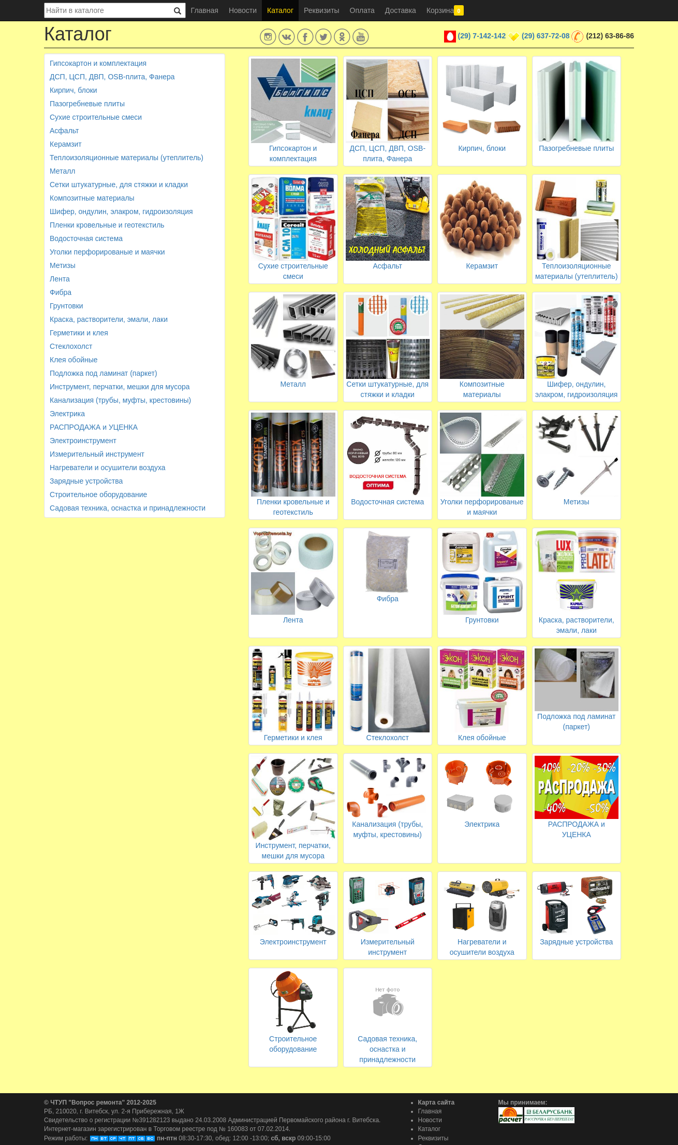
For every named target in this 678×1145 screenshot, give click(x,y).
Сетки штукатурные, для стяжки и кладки (119, 184)
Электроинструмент (83, 440)
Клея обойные (74, 360)
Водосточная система (86, 238)
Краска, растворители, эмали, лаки (109, 319)
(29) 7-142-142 (482, 36)
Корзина (445, 10)
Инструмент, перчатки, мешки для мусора (120, 387)
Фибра (60, 292)
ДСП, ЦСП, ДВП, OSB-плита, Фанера (112, 77)
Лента (60, 279)
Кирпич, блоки (73, 90)
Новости (243, 10)
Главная (204, 10)
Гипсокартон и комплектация (98, 63)
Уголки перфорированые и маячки (107, 252)
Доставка (400, 10)
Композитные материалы (92, 198)
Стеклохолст (71, 346)
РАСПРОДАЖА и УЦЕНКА (94, 427)
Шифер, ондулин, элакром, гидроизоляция (121, 211)
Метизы (63, 265)
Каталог (280, 10)
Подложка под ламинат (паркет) (103, 373)
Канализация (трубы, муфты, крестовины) (120, 400)
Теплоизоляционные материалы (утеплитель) (126, 157)
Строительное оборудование (98, 494)
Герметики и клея (79, 333)
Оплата (362, 10)
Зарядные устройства (86, 481)
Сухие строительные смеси (96, 117)
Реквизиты (322, 10)
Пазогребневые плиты (87, 104)
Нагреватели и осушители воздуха (108, 467)
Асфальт (64, 130)
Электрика (67, 413)
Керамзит (66, 144)
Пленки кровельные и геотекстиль (107, 225)
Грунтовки (66, 306)
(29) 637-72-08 (546, 36)
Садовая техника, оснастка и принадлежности (127, 508)
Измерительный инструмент (97, 454)
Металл (63, 171)
